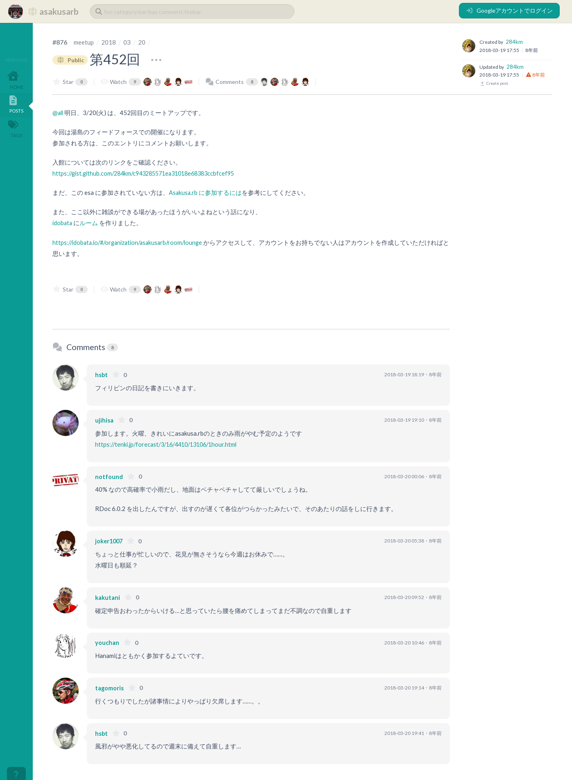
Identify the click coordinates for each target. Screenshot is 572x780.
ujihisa (104, 419)
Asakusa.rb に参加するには (206, 192)
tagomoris (110, 687)
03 (128, 42)
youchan (107, 642)
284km (514, 41)
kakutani (108, 597)
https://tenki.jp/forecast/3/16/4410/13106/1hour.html (171, 444)
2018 (109, 42)
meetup (84, 42)
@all (58, 112)
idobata (62, 222)
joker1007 (110, 540)
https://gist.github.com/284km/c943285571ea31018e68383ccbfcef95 (149, 173)
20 (143, 42)
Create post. (494, 83)
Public (71, 59)
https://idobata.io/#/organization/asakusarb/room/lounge (131, 242)
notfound (109, 476)
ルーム (90, 222)
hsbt (101, 374)
